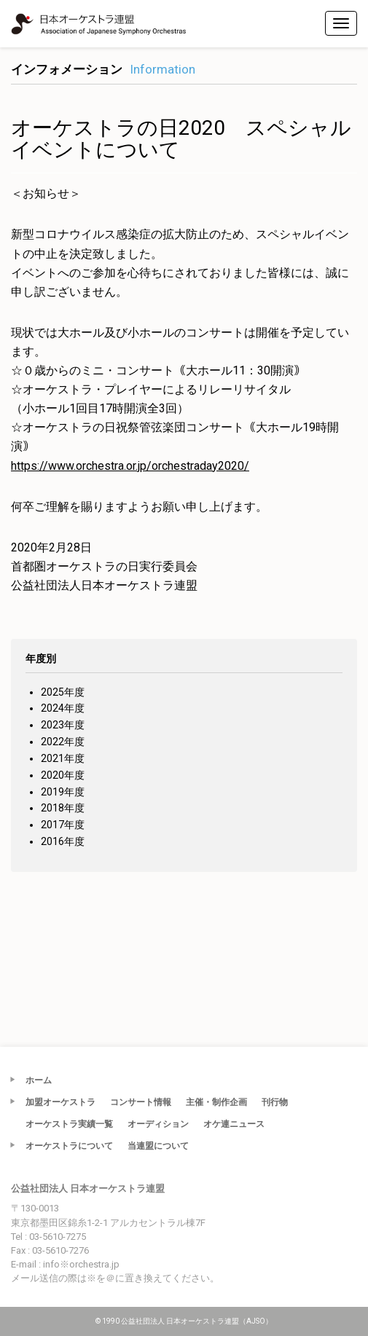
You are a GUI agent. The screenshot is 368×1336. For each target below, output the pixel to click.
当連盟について (158, 1146)
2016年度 (63, 841)
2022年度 (63, 741)
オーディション (158, 1124)
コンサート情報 (140, 1102)
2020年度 (63, 775)
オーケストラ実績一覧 (69, 1124)
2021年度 (63, 758)
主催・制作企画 (216, 1102)
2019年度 (63, 792)
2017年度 (63, 824)
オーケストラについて (69, 1146)
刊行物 (275, 1102)
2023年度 (63, 725)
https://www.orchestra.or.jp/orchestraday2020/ (130, 466)
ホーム (39, 1080)
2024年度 (63, 708)
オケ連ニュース (234, 1124)
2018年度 (63, 808)
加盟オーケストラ (60, 1102)
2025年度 (63, 692)
